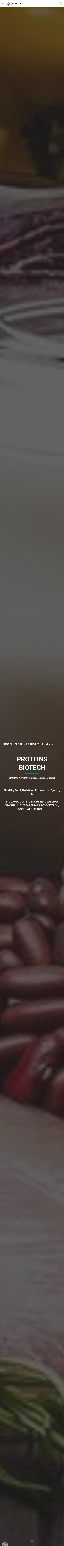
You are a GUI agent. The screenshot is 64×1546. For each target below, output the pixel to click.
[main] (32, 746)
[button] (3, 3)
